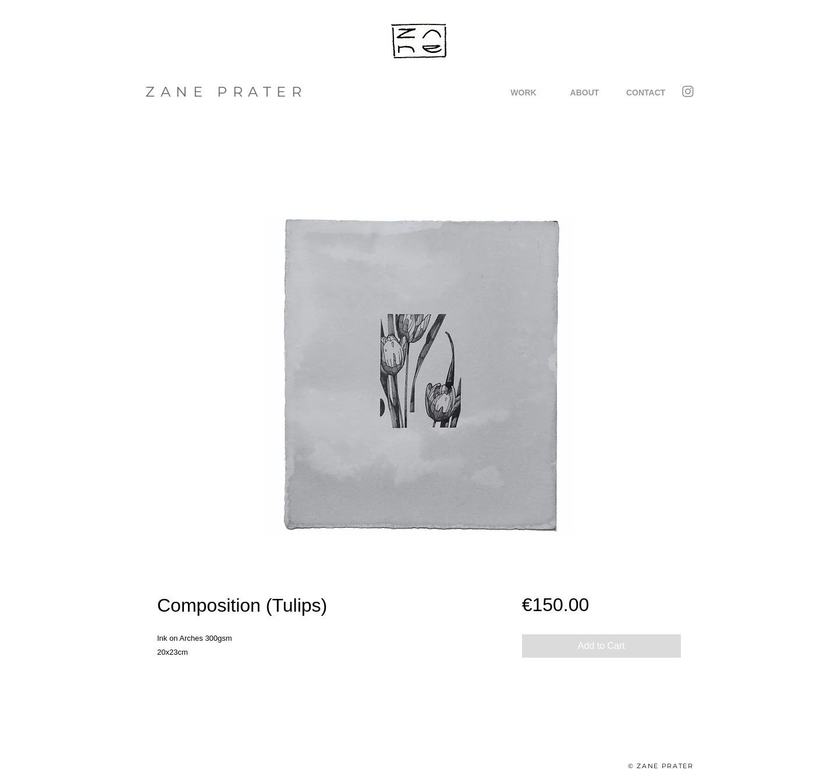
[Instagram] (687, 91)
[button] (523, 92)
